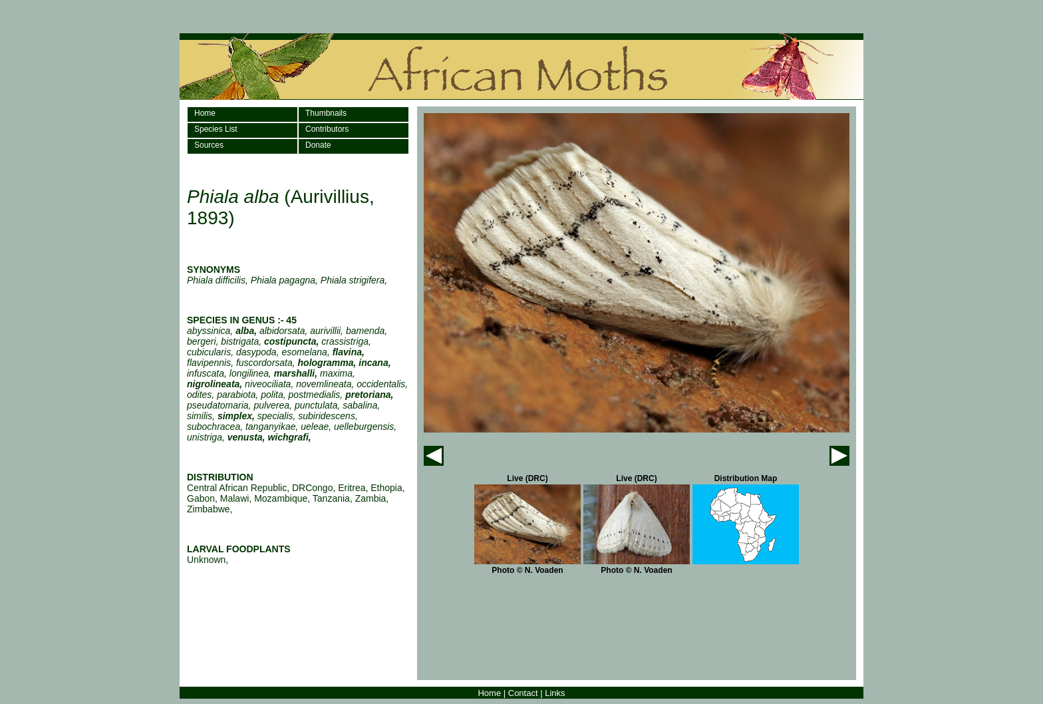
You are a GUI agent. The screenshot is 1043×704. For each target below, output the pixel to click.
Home (205, 113)
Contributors (327, 129)
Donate (318, 145)
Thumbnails (326, 113)
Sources (209, 145)
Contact (523, 693)
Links (555, 693)
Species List (215, 129)
